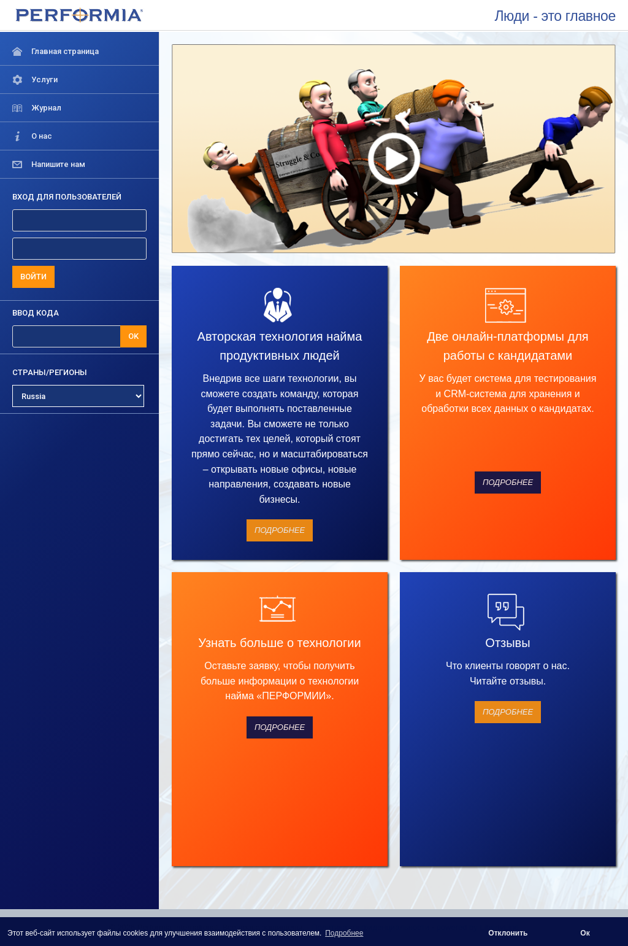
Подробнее (280, 530)
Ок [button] (584, 933)
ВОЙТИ (33, 276)
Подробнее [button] (344, 933)
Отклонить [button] (507, 933)
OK (133, 336)
